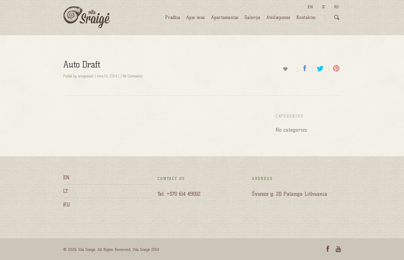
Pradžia (172, 17)
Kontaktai (305, 17)
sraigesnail (85, 76)
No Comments (132, 76)
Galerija (252, 17)
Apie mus (195, 17)
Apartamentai (224, 17)
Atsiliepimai (278, 17)
